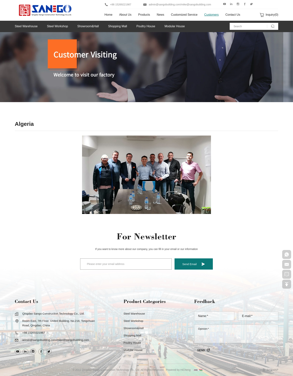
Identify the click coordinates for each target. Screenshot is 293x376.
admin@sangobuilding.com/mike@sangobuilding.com (180, 4)
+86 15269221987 (120, 4)
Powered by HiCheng (178, 369)
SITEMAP (272, 369)
